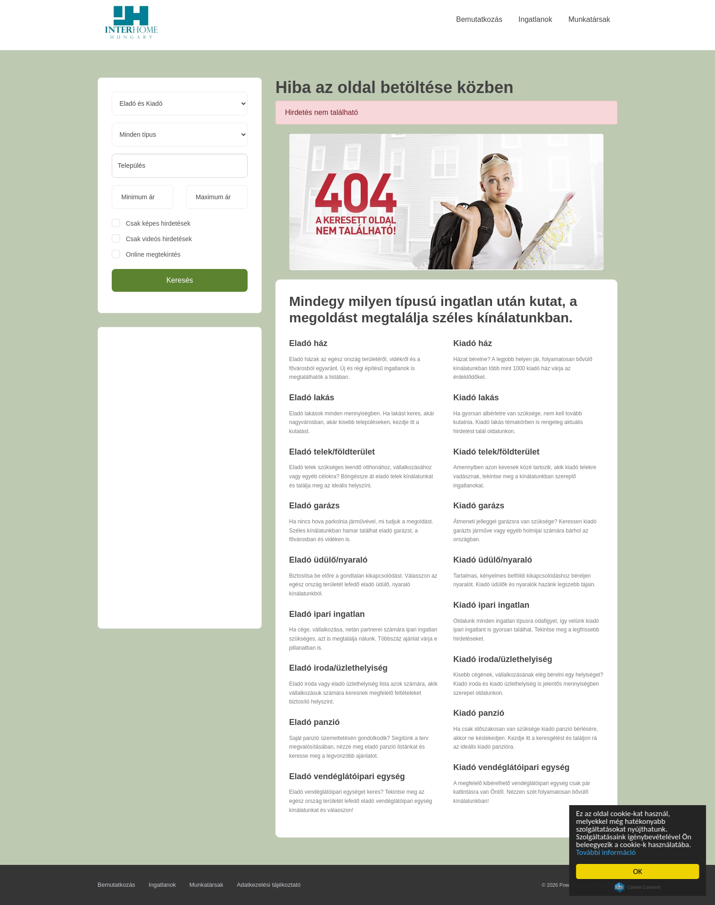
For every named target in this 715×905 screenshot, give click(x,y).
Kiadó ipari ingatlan (491, 605)
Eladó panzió (314, 722)
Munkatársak (206, 884)
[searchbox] (179, 165)
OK (638, 871)
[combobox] (180, 166)
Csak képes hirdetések (158, 223)
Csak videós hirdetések (159, 239)
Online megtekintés (153, 254)
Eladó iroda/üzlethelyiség (338, 667)
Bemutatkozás (116, 884)
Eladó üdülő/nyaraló (328, 559)
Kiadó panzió (478, 713)
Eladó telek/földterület (332, 451)
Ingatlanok (162, 884)
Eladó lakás (311, 397)
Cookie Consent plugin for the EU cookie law (639, 887)
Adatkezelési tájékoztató (269, 884)
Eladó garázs (314, 505)
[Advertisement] (180, 478)
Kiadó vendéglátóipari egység (511, 767)
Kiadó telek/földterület (496, 451)
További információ (607, 852)
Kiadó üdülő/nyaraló (492, 559)
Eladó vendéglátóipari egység (347, 776)
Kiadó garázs (478, 505)
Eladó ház (308, 343)
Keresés (179, 280)
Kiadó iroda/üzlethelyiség (502, 659)
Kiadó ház (472, 343)
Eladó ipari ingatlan (327, 614)
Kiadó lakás (476, 397)
